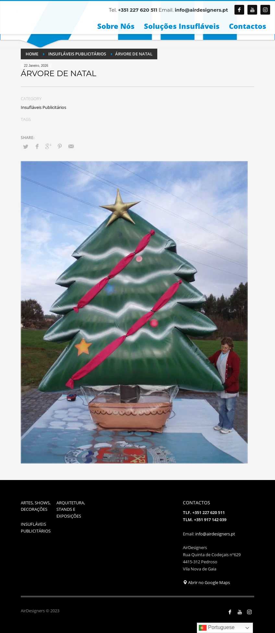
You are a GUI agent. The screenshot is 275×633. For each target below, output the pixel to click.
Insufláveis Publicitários (43, 107)
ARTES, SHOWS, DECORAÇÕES (36, 506)
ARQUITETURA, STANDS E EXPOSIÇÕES (70, 509)
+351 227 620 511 (137, 10)
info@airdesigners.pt (201, 10)
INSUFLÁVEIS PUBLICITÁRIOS (36, 527)
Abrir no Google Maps (206, 582)
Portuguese (216, 628)
